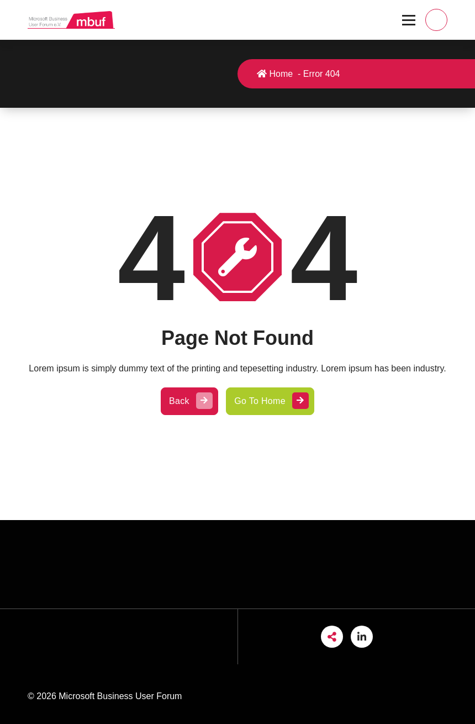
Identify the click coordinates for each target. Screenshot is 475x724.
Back (189, 401)
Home (275, 73)
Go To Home (270, 401)
